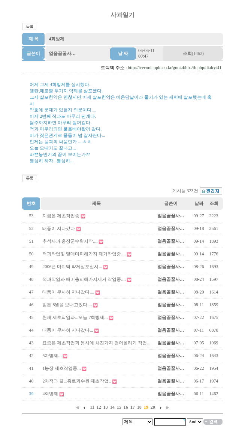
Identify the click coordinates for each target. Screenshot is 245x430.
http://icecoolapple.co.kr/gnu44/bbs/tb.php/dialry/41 (174, 67)
